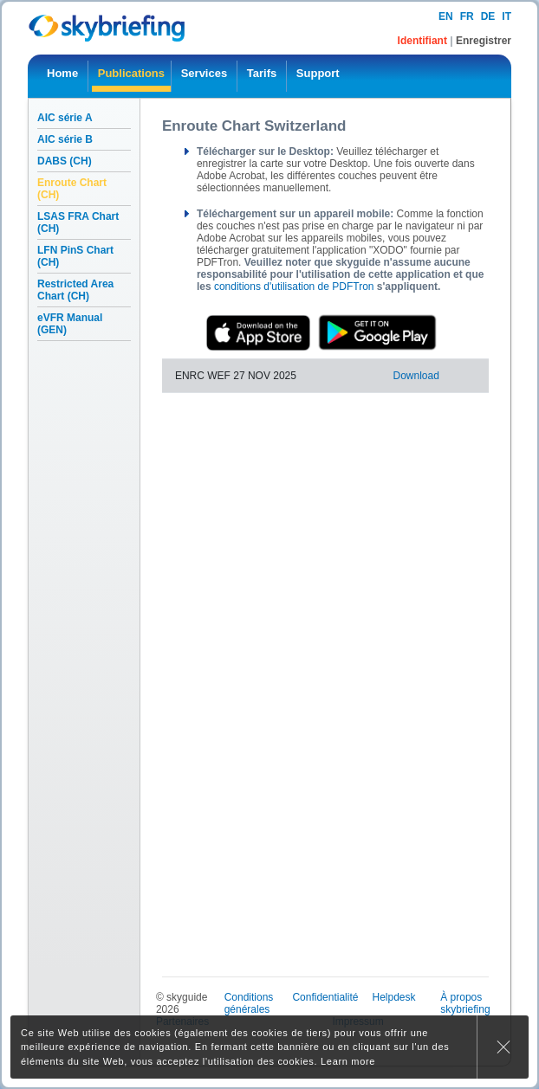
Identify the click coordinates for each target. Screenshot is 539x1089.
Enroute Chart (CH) (72, 189)
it (506, 16)
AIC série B (65, 139)
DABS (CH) (64, 161)
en (445, 16)
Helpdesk (393, 997)
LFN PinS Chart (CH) (75, 256)
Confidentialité (325, 997)
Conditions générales (249, 1003)
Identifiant (424, 41)
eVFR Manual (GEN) (69, 324)
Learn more (348, 1061)
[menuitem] (62, 76)
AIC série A (65, 118)
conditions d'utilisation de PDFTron (294, 286)
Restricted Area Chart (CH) (75, 290)
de (488, 16)
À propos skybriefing (465, 1003)
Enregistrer (483, 41)
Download (415, 376)
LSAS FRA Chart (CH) (78, 222)
